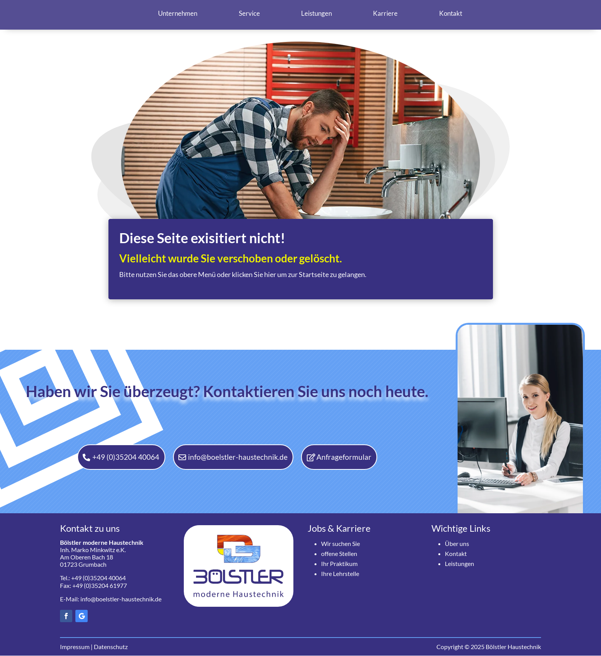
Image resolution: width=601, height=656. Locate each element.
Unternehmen (177, 13)
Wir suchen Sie (340, 544)
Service (249, 13)
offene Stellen (339, 554)
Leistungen (316, 13)
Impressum (75, 647)
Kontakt (450, 13)
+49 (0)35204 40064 (124, 457)
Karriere (385, 13)
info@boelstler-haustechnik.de (240, 457)
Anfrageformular (349, 457)
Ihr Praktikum (339, 564)
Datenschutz (111, 647)
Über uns (457, 544)
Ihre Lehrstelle (340, 574)
